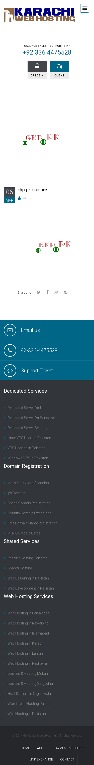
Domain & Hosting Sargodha (30, 684)
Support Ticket (37, 371)
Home (25, 748)
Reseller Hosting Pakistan (28, 558)
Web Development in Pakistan (31, 588)
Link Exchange (41, 759)
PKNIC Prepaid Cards (24, 533)
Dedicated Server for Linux (28, 408)
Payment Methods (68, 748)
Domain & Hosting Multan (28, 673)
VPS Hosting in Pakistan (27, 448)
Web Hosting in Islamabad (28, 633)
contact (67, 759)
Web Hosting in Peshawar (28, 663)
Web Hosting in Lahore (25, 653)
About (42, 748)
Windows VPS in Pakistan (28, 458)
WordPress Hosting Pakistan (30, 704)
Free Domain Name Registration (33, 523)
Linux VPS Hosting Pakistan (29, 438)
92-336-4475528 (39, 350)
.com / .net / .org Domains (28, 483)
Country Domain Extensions (30, 513)
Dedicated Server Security (27, 428)
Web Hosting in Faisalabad (29, 613)
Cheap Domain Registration (29, 503)
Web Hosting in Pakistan (27, 714)
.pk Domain (16, 493)
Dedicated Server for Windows (31, 418)
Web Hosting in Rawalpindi (28, 623)
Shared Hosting (20, 568)
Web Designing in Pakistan (28, 578)
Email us (30, 330)
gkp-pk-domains (33, 189)
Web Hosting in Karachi (26, 643)
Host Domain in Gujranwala (29, 694)
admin (27, 198)
